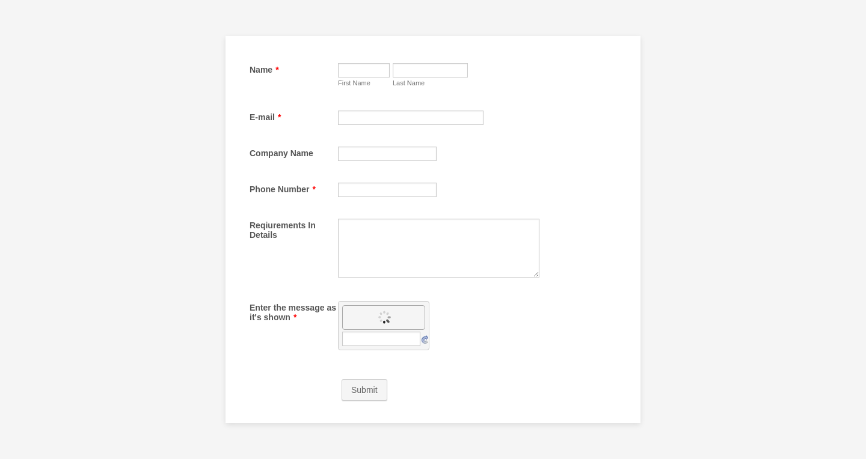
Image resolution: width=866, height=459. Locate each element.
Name (264, 69)
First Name (354, 83)
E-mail (265, 117)
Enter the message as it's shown (293, 312)
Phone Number (283, 189)
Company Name (281, 153)
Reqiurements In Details (283, 230)
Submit (364, 390)
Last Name (409, 83)
